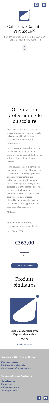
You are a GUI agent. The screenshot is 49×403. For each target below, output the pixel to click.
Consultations (8, 380)
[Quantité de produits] (24, 255)
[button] (24, 47)
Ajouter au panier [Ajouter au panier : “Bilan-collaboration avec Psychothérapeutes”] (24, 344)
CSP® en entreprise (10, 387)
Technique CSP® (9, 390)
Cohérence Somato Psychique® (24, 29)
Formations (6, 383)
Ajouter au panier (24, 265)
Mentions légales (9, 361)
